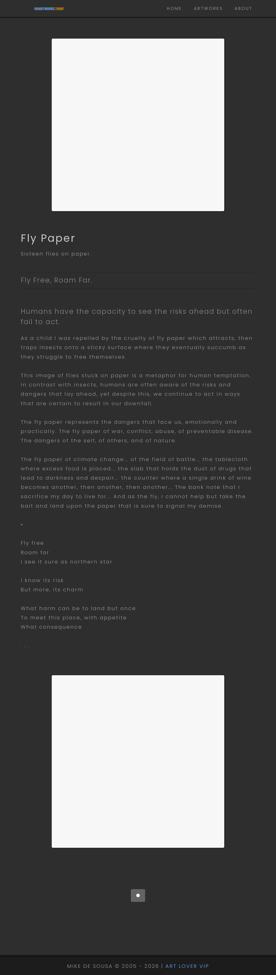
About (243, 8)
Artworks (208, 8)
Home (174, 8)
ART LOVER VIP (187, 966)
